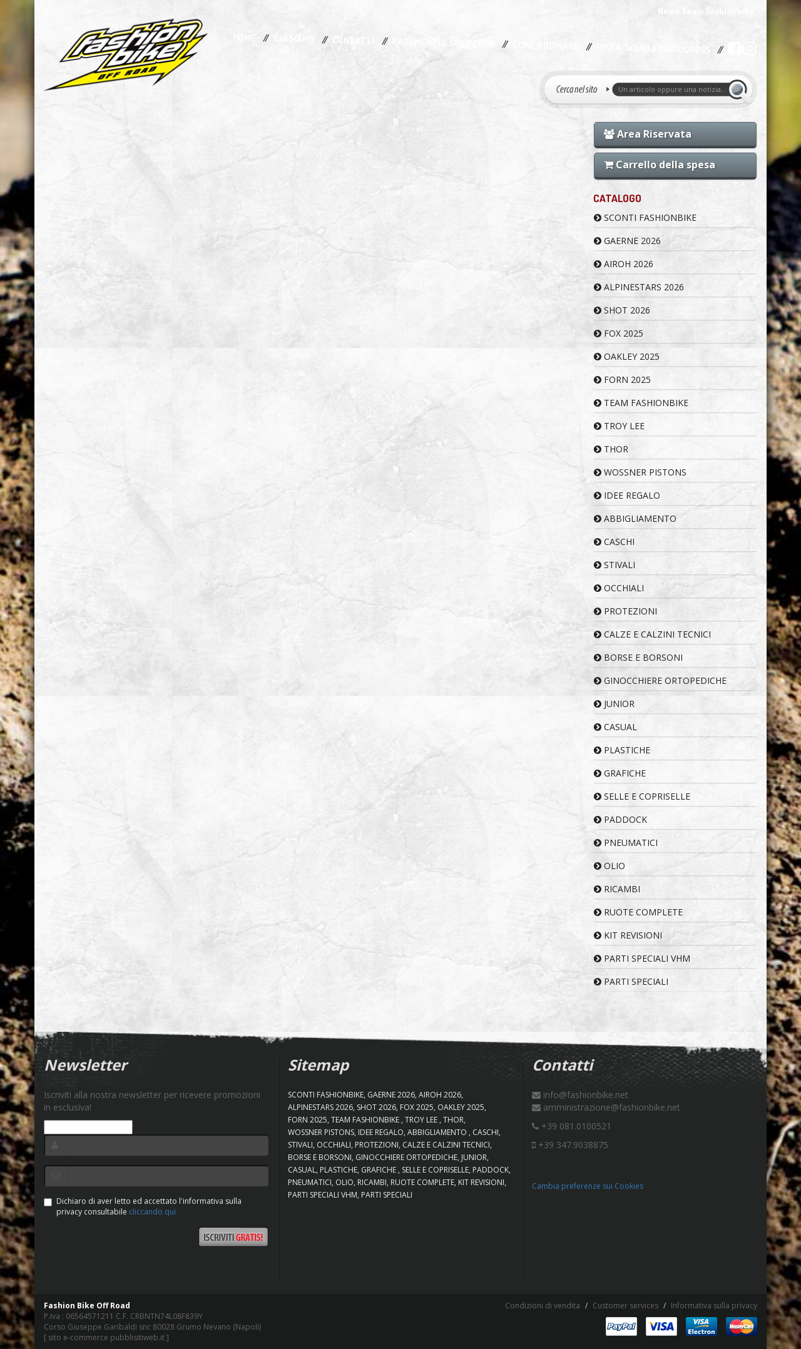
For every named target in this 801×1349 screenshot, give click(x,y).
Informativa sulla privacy (714, 1305)
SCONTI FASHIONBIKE (645, 217)
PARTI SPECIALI (631, 981)
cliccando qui (152, 1211)
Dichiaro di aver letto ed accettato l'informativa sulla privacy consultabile (143, 1206)
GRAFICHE (620, 773)
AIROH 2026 (623, 264)
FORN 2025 (622, 379)
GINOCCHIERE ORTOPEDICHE (660, 680)
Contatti (353, 41)
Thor (611, 449)
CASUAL (615, 727)
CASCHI (614, 541)
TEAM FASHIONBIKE (641, 403)
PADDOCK (620, 819)
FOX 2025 (618, 333)
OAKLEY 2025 (627, 356)
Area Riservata (647, 134)
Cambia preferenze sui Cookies (587, 1186)
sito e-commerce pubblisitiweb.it (106, 1337)
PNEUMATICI (626, 842)
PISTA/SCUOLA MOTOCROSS (653, 48)
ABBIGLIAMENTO (635, 518)
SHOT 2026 (622, 310)
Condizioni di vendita (542, 1305)
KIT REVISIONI (628, 935)
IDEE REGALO (627, 495)
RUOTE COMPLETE (638, 912)
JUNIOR (614, 704)
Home (244, 37)
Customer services (625, 1305)
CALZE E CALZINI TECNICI (652, 634)
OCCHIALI (619, 588)
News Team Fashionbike (706, 11)
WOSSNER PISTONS (640, 472)
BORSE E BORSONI (638, 657)
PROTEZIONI (625, 611)
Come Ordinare (546, 46)
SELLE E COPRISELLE (642, 796)
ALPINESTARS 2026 (639, 287)
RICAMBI (617, 889)
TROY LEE (619, 426)
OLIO (609, 866)
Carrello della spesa (659, 164)
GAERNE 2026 (627, 241)
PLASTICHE (622, 750)
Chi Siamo (294, 39)
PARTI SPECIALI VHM (642, 958)
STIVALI (614, 565)
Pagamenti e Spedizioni (443, 43)
